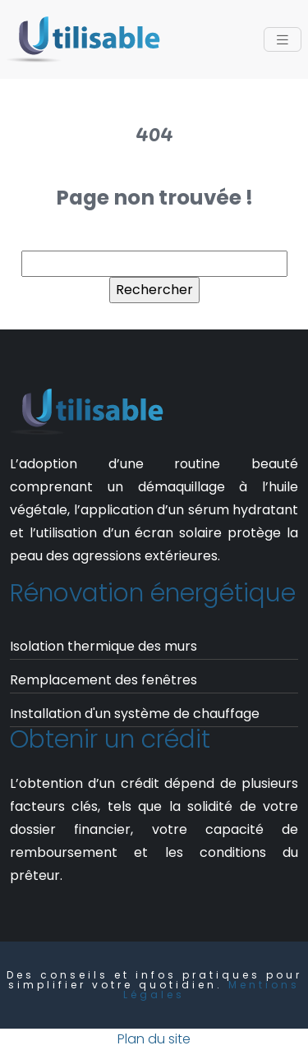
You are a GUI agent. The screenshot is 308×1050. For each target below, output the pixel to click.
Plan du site (154, 1038)
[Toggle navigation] (282, 40)
